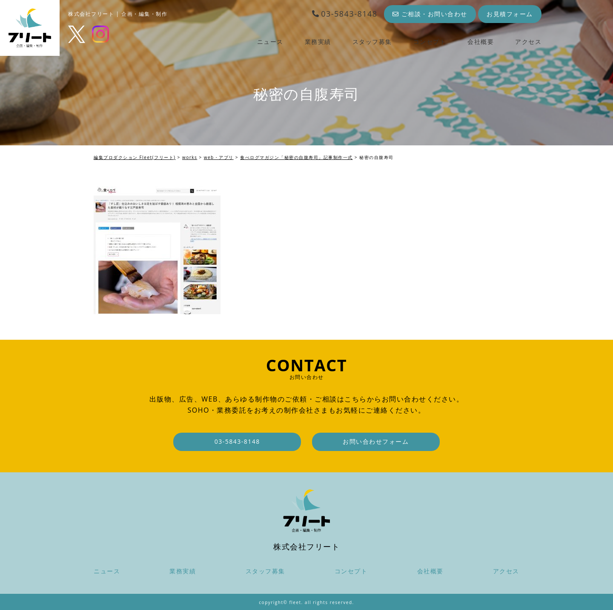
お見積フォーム (510, 14)
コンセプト (430, 42)
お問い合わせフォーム (376, 441)
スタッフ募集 (372, 42)
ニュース (270, 42)
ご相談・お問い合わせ (429, 14)
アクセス (528, 42)
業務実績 (318, 42)
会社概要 (480, 42)
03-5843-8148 (345, 14)
